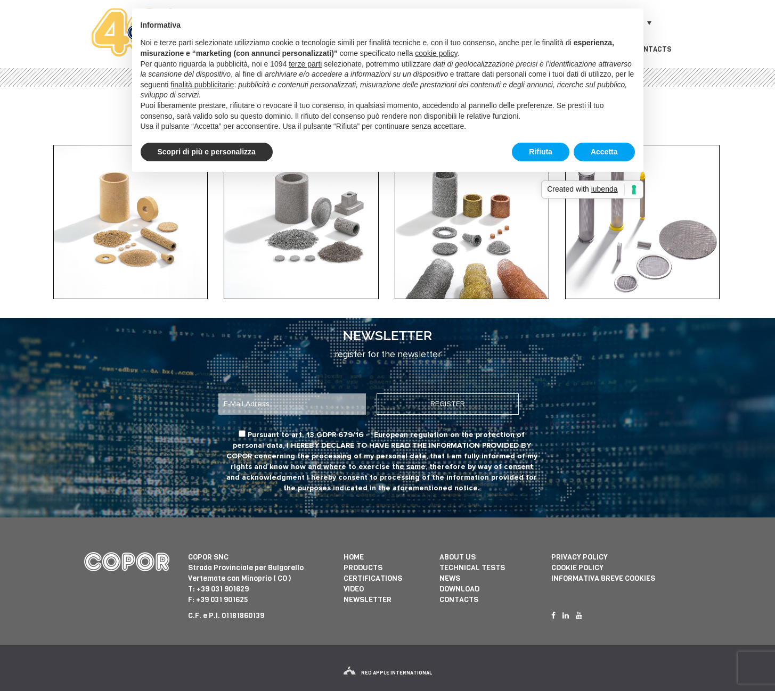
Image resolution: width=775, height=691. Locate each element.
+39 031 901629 (223, 589)
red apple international (388, 672)
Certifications (373, 578)
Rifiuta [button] (540, 151)
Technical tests (472, 568)
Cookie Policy (577, 568)
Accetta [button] (604, 151)
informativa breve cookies (603, 578)
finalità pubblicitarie (202, 84)
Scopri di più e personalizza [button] (207, 151)
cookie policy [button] (436, 53)
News (449, 578)
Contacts (653, 49)
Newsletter (367, 600)
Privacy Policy (579, 557)
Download (459, 589)
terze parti (305, 64)
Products (363, 568)
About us (457, 557)
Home (354, 557)
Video (354, 589)
